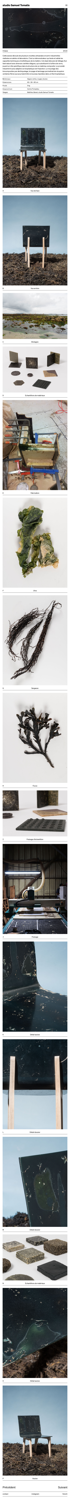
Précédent (9, 1487)
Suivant (62, 1487)
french (65, 1494)
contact (5, 1494)
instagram (35, 1494)
